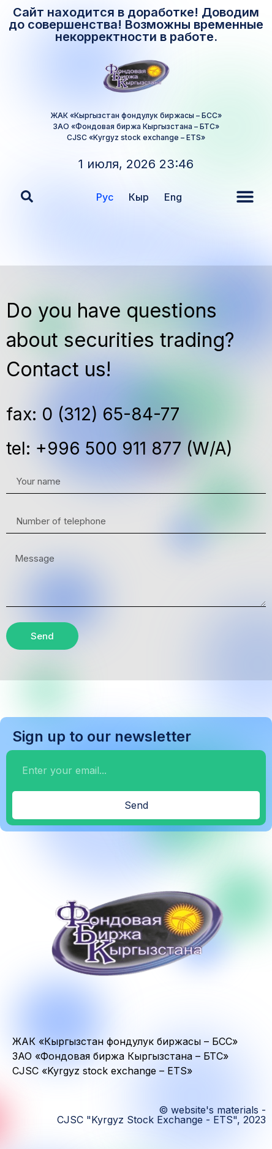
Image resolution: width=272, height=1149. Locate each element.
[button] (27, 196)
